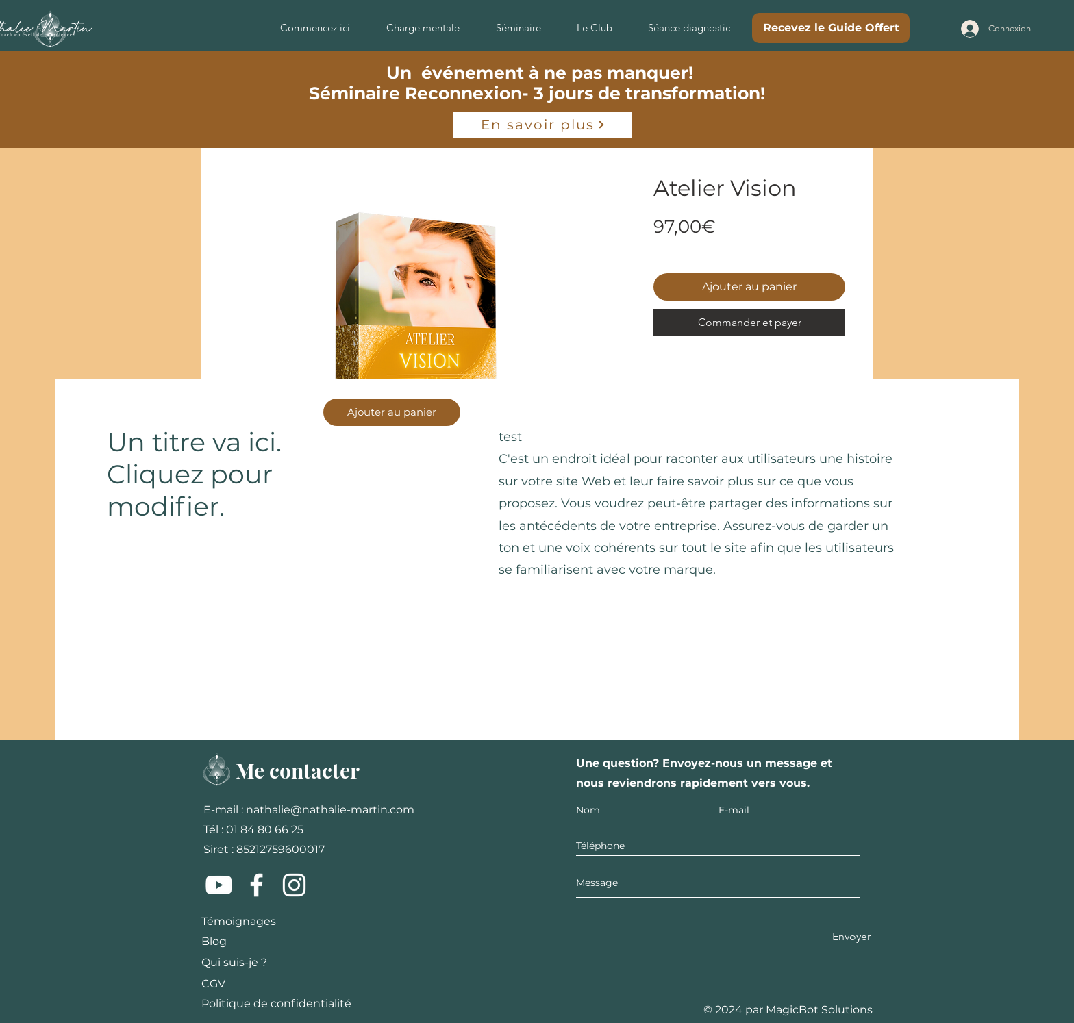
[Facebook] (256, 885)
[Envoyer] (851, 937)
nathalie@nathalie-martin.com (330, 809)
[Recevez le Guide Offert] (831, 28)
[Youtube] (218, 885)
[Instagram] (294, 885)
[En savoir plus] (543, 124)
